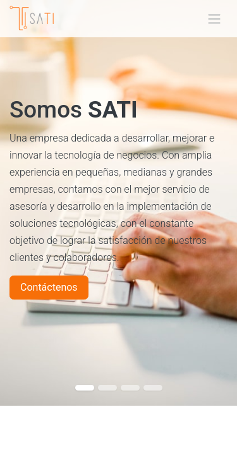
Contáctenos (49, 287)
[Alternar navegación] (214, 18)
